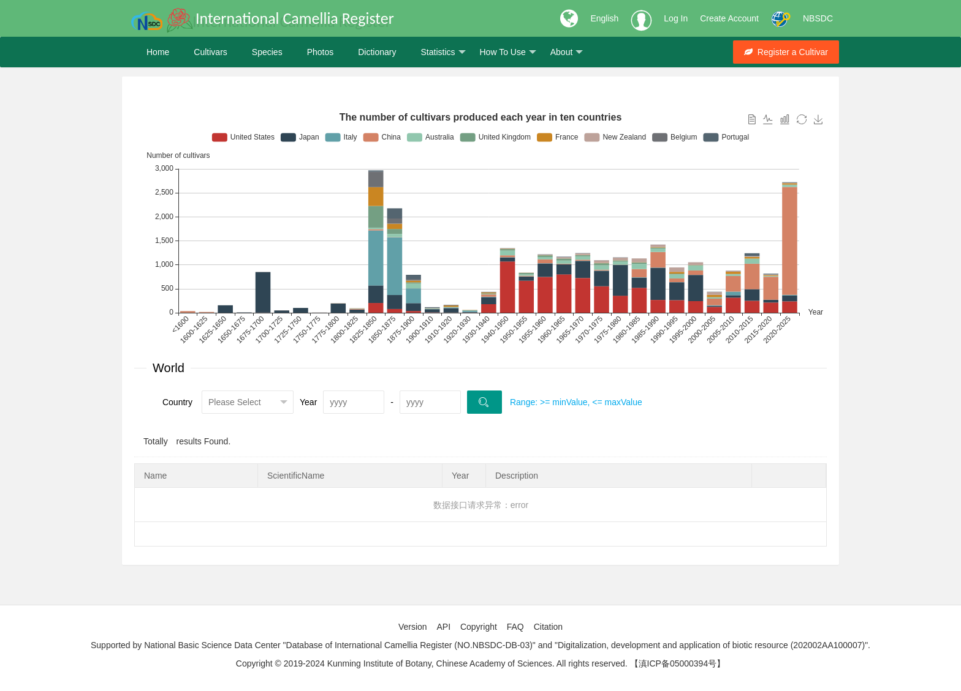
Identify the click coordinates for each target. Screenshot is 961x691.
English (604, 18)
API (443, 627)
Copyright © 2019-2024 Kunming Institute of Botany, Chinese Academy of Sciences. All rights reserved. (432, 663)
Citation (548, 627)
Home (157, 52)
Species (267, 52)
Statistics (442, 52)
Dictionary (377, 52)
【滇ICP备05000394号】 (678, 663)
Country (177, 402)
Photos (320, 52)
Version (412, 627)
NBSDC (818, 18)
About (566, 52)
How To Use (508, 52)
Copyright (478, 627)
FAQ (515, 627)
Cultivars (210, 52)
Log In (676, 18)
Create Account (729, 18)
